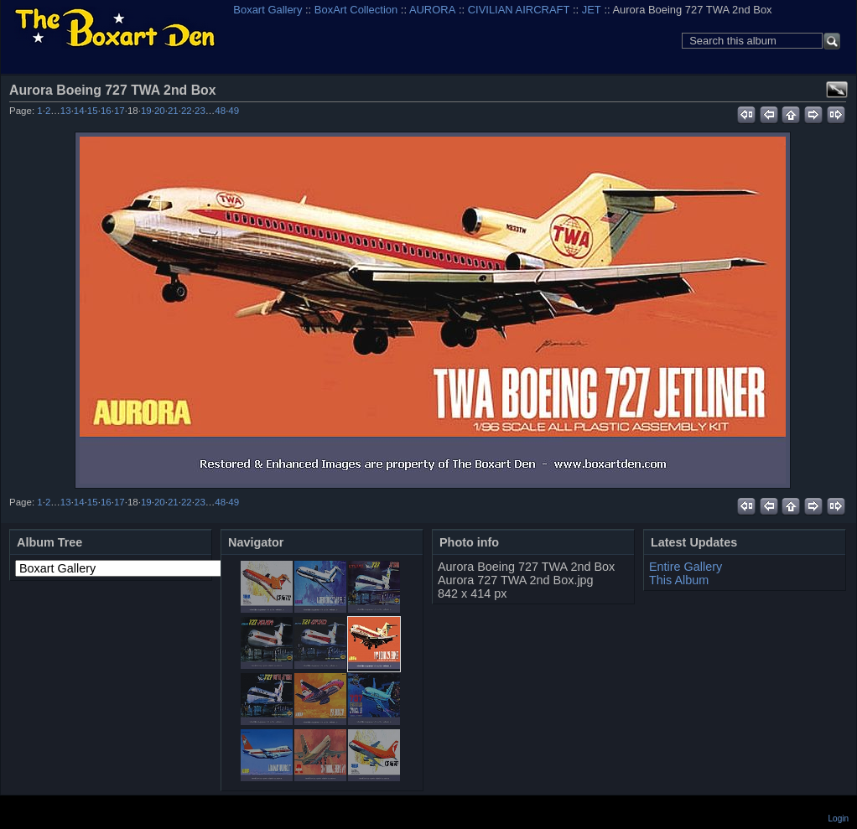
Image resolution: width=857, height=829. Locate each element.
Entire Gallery (685, 566)
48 (220, 111)
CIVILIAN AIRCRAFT (519, 9)
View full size (837, 89)
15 (92, 111)
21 (173, 111)
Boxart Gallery (267, 9)
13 (65, 111)
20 (159, 111)
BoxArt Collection (355, 9)
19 (146, 111)
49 (233, 111)
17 (119, 111)
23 (200, 111)
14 (79, 111)
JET (591, 9)
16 (106, 111)
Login (838, 818)
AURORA (432, 9)
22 (186, 111)
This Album (679, 580)
